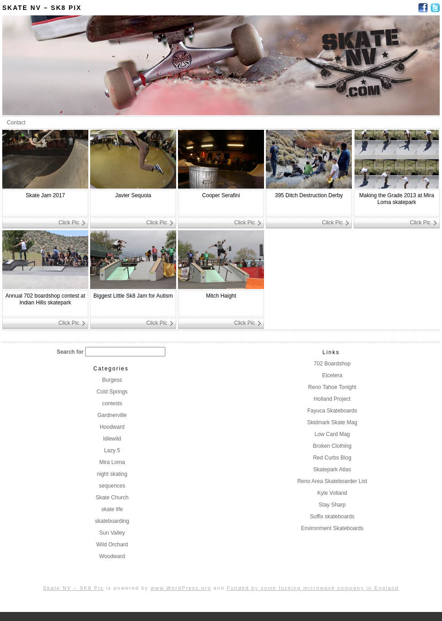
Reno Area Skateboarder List (332, 481)
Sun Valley (112, 533)
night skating (112, 474)
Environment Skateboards (332, 528)
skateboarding (112, 521)
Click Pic (68, 222)
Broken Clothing (332, 446)
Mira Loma (112, 462)
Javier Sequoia (133, 195)
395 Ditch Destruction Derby (309, 195)
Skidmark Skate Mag (332, 422)
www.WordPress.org (181, 588)
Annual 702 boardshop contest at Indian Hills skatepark (45, 299)
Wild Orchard (112, 544)
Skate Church (112, 497)
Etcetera (332, 375)
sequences (112, 486)
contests (112, 403)
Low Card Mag (332, 434)
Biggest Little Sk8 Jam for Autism (133, 296)
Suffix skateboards (332, 516)
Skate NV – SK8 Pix (42, 7)
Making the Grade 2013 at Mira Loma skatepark (396, 198)
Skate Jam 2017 (45, 195)
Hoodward (112, 427)
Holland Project (332, 399)
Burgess (112, 380)
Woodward (112, 556)
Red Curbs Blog (332, 458)
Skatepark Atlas (332, 469)
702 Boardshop (332, 363)
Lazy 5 (112, 450)
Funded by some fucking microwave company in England (313, 588)
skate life (112, 509)
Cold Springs (112, 392)
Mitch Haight (221, 296)
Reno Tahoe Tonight (332, 387)
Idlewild (112, 439)
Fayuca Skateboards (332, 411)
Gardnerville (112, 415)
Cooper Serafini (221, 195)
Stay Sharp (332, 505)
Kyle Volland (332, 493)
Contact (16, 122)
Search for (70, 352)
